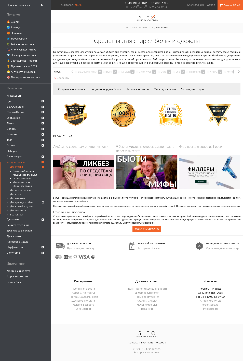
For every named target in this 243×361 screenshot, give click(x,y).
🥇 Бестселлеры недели (22, 60)
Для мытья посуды (20, 190)
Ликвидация (14, 95)
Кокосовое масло (17, 241)
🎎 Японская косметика (21, 49)
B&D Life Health (87, 71)
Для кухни (15, 194)
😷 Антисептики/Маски (21, 71)
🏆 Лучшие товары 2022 (22, 66)
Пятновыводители (22, 178)
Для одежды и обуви (27, 202)
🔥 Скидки (13, 21)
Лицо (25, 123)
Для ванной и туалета (22, 206)
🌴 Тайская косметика (20, 44)
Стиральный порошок (23, 171)
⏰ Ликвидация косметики (23, 77)
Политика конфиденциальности (147, 288)
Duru (163, 71)
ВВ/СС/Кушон (25, 106)
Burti (109, 71)
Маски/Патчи (25, 112)
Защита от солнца (18, 224)
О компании (83, 308)
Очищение (25, 117)
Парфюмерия (25, 247)
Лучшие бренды (147, 304)
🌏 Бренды (14, 27)
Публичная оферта (83, 288)
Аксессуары (25, 156)
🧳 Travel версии (17, 38)
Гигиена (25, 145)
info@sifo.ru (210, 308)
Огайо (78, 5)
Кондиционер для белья (25, 174)
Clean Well (145, 71)
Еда (25, 100)
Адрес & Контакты (83, 292)
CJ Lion (125, 71)
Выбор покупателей (146, 292)
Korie (229, 71)
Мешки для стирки (22, 186)
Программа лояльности (83, 296)
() (195, 5)
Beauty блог (14, 281)
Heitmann (195, 71)
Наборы (12, 150)
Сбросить (62, 77)
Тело (25, 139)
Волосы (25, 128)
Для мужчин (14, 236)
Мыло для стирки (21, 182)
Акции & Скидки (147, 300)
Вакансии (147, 308)
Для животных (18, 210)
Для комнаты (17, 198)
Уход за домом (25, 161)
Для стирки (27, 166)
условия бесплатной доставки (147, 3)
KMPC (214, 71)
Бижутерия (25, 252)
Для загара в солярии (20, 230)
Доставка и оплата (18, 270)
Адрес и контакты (18, 276)
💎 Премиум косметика (21, 55)
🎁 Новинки (14, 32)
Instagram (134, 342)
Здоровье (25, 219)
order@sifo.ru (210, 304)
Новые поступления (146, 296)
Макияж (25, 134)
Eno (178, 71)
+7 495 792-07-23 (158, 7)
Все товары (16, 214)
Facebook (160, 342)
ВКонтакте (147, 342)
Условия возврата (83, 304)
